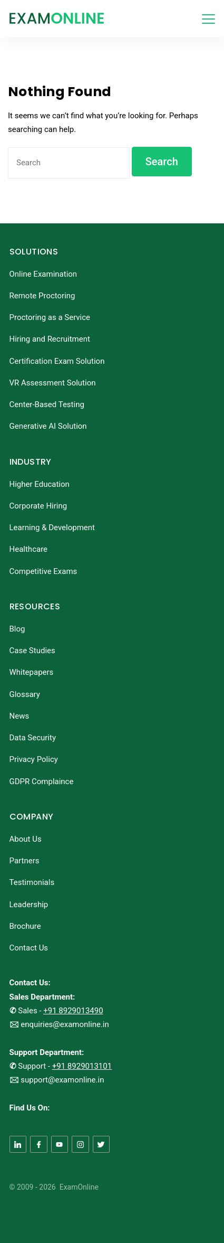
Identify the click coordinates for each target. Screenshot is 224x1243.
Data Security (32, 737)
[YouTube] (60, 1144)
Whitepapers (31, 672)
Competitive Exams (43, 571)
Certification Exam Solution (57, 361)
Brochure (25, 926)
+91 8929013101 (82, 1066)
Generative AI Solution (48, 426)
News (19, 716)
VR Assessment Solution (52, 383)
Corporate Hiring (38, 506)
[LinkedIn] (18, 1144)
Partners (24, 860)
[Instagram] (80, 1144)
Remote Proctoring (42, 295)
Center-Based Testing (46, 404)
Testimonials (32, 882)
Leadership (28, 904)
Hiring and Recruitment (49, 339)
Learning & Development (52, 527)
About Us (25, 839)
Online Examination (43, 274)
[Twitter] (101, 1144)
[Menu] (208, 19)
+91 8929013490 (73, 1010)
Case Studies (32, 650)
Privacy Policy (33, 759)
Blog (17, 629)
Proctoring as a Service (50, 317)
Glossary (24, 694)
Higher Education (39, 484)
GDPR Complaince (41, 781)
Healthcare (28, 549)
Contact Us (28, 948)
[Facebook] (38, 1144)
